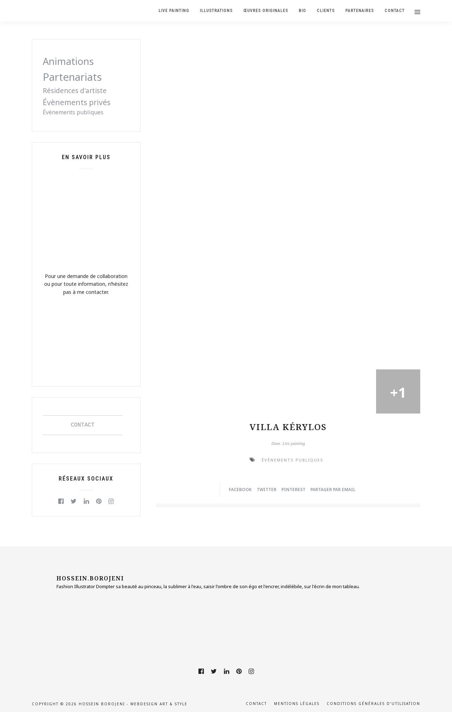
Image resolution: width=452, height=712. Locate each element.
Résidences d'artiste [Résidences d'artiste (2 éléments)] (75, 90)
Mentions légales (297, 703)
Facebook (240, 490)
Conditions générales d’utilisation (373, 703)
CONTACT (83, 425)
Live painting (293, 443)
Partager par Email (332, 490)
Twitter (266, 490)
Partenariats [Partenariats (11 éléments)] (72, 77)
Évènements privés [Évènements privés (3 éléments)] (77, 102)
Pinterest (293, 490)
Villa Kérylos (288, 427)
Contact (256, 703)
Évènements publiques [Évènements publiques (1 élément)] (73, 112)
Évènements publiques (292, 460)
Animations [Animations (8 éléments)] (68, 61)
